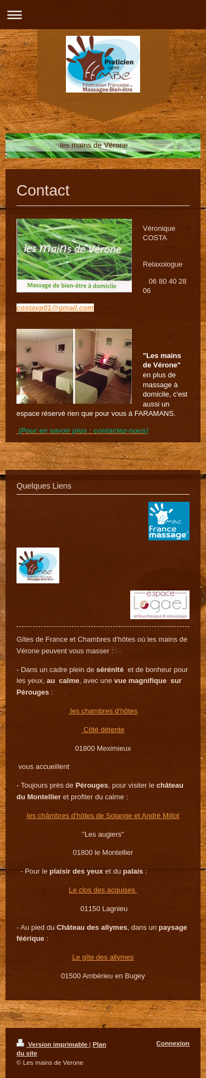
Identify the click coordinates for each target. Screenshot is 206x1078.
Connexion (173, 1043)
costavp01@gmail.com (55, 308)
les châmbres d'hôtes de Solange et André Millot (103, 815)
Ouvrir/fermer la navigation (103, 14)
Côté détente (102, 729)
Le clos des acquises (103, 890)
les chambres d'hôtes (102, 711)
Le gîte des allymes (102, 957)
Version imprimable (52, 1044)
